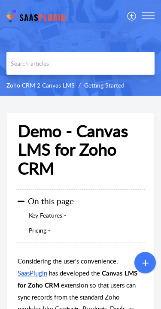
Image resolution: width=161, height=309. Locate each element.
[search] (80, 63)
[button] (132, 16)
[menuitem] (132, 16)
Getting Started (104, 85)
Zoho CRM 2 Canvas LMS (40, 85)
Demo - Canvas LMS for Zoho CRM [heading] (73, 150)
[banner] (80, 48)
